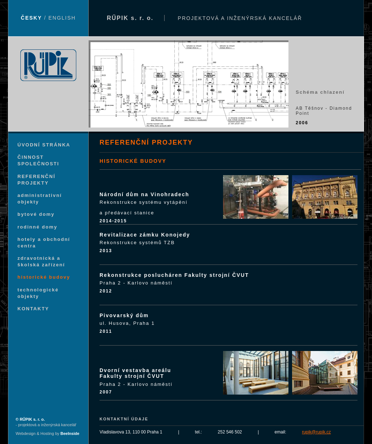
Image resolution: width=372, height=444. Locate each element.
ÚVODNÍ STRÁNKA (43, 145)
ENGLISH (62, 18)
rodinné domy (37, 227)
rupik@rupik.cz (316, 432)
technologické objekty (37, 293)
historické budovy (43, 277)
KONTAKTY (33, 308)
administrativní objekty (39, 199)
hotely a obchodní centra (43, 243)
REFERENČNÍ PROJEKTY (36, 180)
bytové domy (35, 214)
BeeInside (69, 433)
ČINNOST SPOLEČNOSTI (38, 160)
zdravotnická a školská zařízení (41, 261)
